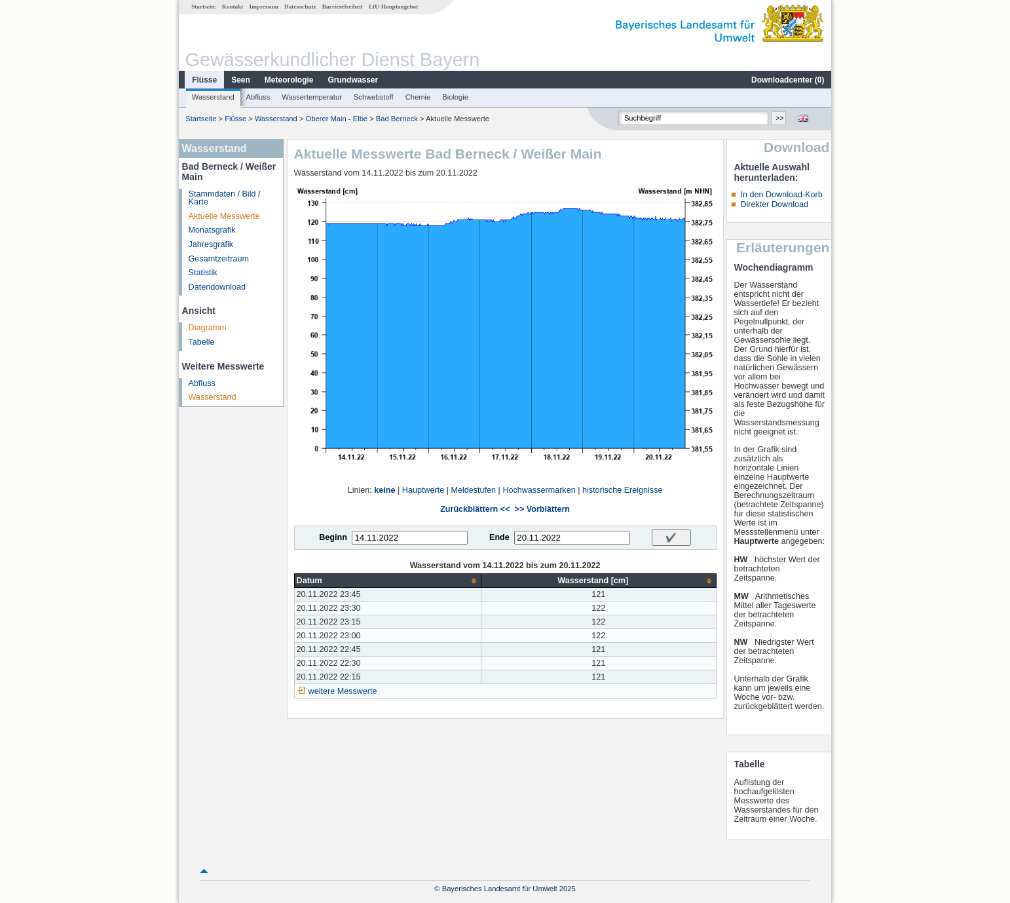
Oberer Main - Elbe (337, 119)
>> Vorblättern (542, 509)
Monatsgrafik (212, 230)
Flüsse (204, 80)
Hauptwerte (423, 490)
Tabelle (202, 342)
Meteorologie (289, 80)
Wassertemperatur (312, 97)
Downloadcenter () (787, 80)
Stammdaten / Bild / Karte (225, 198)
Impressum (264, 6)
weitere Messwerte (343, 691)
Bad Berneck (397, 119)
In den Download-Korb (781, 194)
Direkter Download (774, 204)
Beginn (333, 537)
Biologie (455, 97)
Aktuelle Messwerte (224, 216)
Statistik (203, 272)
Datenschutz (300, 6)
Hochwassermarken (538, 490)
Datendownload (217, 287)
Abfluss (258, 97)
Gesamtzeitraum (219, 258)
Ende (499, 537)
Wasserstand (213, 97)
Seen (240, 80)
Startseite (203, 6)
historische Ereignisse (622, 490)
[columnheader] (387, 581)
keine (384, 490)
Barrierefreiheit (342, 6)
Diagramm (208, 327)
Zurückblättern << (475, 509)
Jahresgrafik (211, 244)
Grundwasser (353, 80)
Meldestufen (473, 490)
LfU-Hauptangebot (393, 6)
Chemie (418, 97)
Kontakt (233, 6)
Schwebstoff (374, 97)
